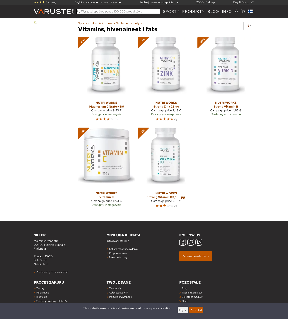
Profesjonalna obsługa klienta (158, 2)
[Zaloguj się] (236, 11)
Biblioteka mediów (192, 296)
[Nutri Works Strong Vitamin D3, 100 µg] (166, 169)
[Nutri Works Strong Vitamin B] (225, 80)
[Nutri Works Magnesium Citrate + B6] (106, 80)
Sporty (171, 11)
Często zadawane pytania (123, 249)
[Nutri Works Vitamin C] (106, 169)
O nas (185, 301)
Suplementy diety (129, 23)
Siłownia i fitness (103, 23)
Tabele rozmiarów (192, 292)
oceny (45, 2)
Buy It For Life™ (243, 2)
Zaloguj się (115, 288)
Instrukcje (41, 296)
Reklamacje (42, 292)
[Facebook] (182, 242)
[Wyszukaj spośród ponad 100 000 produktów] (118, 11)
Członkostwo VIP (118, 292)
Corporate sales (118, 253)
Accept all (196, 310)
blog (213, 11)
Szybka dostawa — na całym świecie (98, 2)
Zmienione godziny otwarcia (52, 272)
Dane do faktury (118, 257)
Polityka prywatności (120, 296)
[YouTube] (198, 242)
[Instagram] (190, 242)
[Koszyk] (243, 11)
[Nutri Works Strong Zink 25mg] (166, 80)
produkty (193, 11)
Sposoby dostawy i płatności (52, 301)
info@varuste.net (118, 241)
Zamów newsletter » (195, 256)
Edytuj (182, 310)
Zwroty (40, 288)
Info (227, 11)
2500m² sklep (205, 2)
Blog (184, 288)
